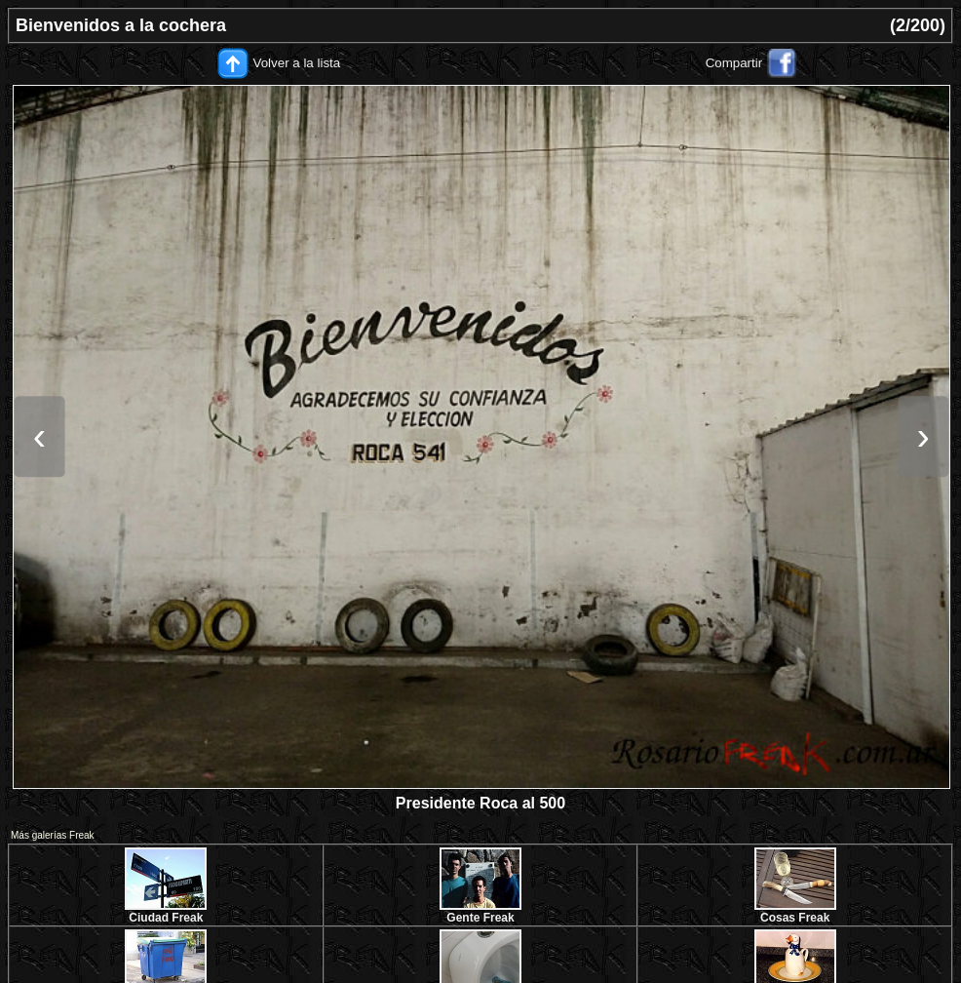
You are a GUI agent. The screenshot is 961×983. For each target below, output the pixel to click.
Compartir (734, 63)
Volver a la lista (297, 63)
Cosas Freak (794, 917)
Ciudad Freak (166, 917)
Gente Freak (480, 917)
